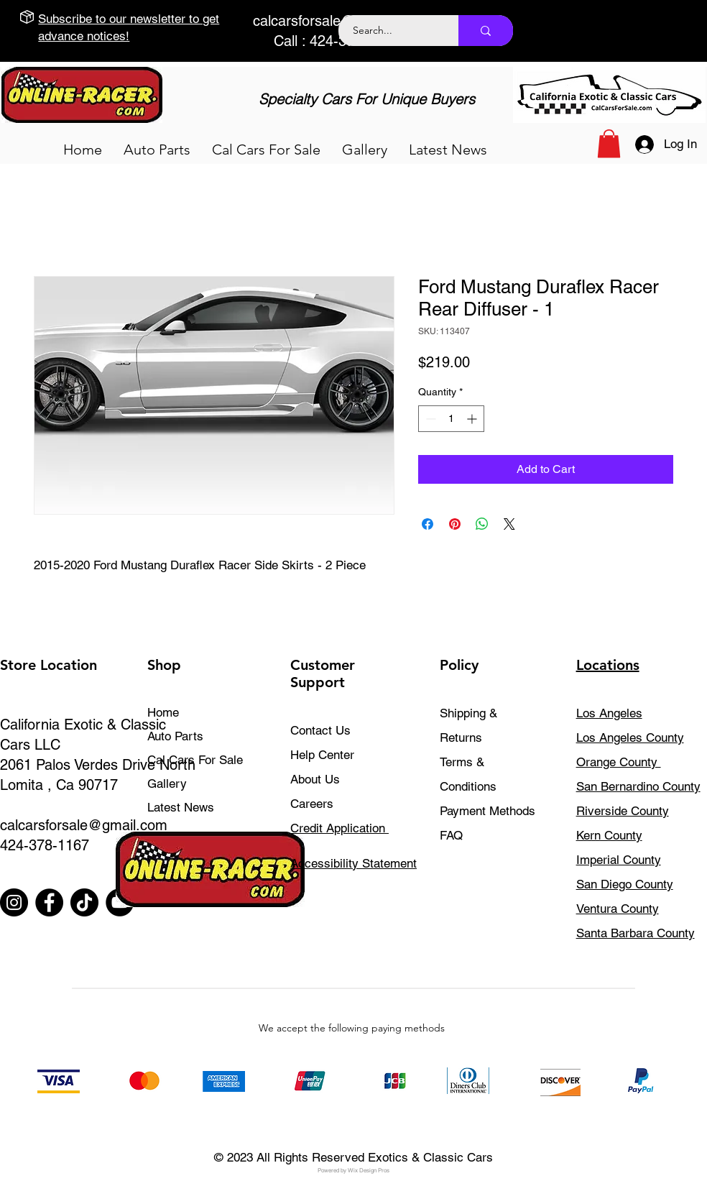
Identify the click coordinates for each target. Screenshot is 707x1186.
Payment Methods (489, 811)
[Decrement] (429, 418)
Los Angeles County (630, 737)
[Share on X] (509, 524)
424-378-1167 (44, 845)
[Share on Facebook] (427, 524)
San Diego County (624, 884)
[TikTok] (84, 902)
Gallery (167, 783)
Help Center (322, 755)
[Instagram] (14, 902)
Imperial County (618, 859)
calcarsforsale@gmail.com (336, 20)
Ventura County (617, 908)
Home (163, 712)
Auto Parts (175, 736)
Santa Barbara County (635, 933)
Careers (311, 803)
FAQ (451, 835)
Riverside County (622, 811)
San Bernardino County (638, 786)
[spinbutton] (451, 418)
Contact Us (320, 730)
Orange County (618, 762)
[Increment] (473, 418)
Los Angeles (609, 713)
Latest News (180, 807)
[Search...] (390, 30)
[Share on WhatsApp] (482, 524)
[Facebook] (49, 902)
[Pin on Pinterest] (454, 524)
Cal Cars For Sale (195, 760)
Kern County (609, 835)
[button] (157, 149)
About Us (315, 779)
